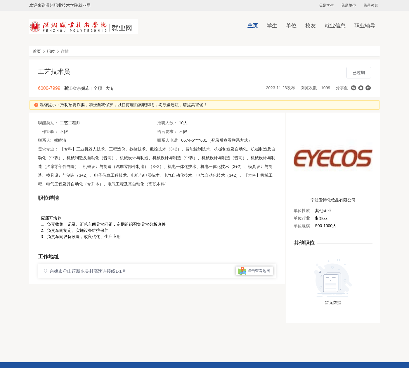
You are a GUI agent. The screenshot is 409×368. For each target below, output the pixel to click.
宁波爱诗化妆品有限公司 (333, 200)
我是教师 (370, 5)
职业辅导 (364, 26)
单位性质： (304, 210)
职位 (51, 51)
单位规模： (304, 225)
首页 (37, 51)
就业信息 (335, 26)
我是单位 (348, 5)
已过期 (359, 72)
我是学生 (326, 5)
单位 (291, 26)
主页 (252, 26)
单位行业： (304, 218)
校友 (310, 26)
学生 (272, 26)
